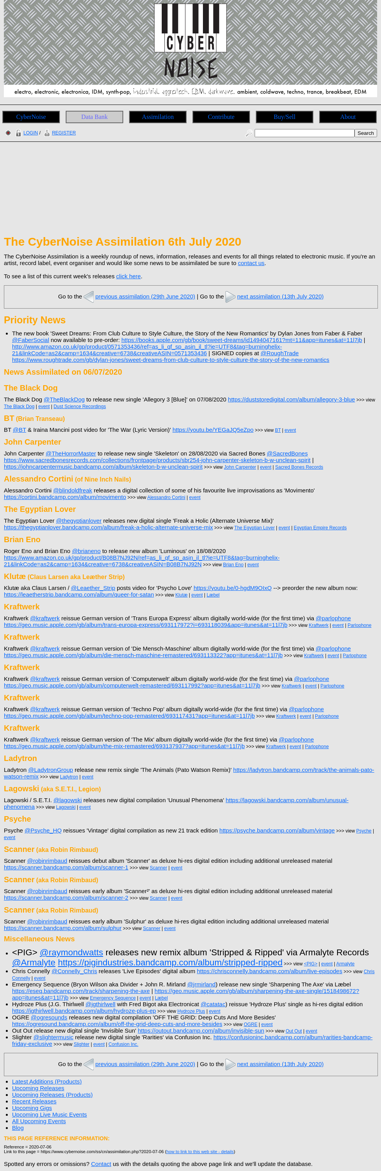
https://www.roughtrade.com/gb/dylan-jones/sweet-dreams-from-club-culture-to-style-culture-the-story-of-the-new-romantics (170, 359)
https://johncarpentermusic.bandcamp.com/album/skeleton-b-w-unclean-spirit (103, 466)
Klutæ (181, 595)
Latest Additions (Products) (47, 1081)
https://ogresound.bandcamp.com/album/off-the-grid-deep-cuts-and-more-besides (117, 1024)
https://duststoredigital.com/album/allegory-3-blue (291, 399)
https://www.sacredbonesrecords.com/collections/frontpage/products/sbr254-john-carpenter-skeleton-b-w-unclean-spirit (157, 460)
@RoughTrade (279, 353)
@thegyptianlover (78, 520)
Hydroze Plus (191, 1011)
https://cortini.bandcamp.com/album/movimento (65, 497)
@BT (19, 429)
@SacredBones (287, 453)
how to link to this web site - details (200, 1151)
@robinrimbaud (47, 860)
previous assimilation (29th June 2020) (138, 296)
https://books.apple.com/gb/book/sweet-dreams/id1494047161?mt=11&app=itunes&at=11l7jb (241, 340)
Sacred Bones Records (299, 467)
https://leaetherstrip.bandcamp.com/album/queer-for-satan (79, 594)
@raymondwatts (71, 952)
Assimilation (158, 116)
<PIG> (311, 964)
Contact (101, 1164)
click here (128, 276)
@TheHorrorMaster (71, 453)
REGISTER (59, 133)
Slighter (81, 1044)
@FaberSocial (30, 340)
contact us (251, 263)
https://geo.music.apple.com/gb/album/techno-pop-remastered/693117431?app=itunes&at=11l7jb (129, 715)
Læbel (212, 595)
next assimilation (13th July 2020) (274, 296)
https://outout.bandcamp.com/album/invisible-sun (201, 1030)
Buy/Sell (284, 116)
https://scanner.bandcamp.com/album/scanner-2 (66, 897)
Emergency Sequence (113, 998)
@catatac (213, 1004)
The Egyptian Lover (254, 528)
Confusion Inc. (123, 1044)
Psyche (363, 831)
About (348, 116)
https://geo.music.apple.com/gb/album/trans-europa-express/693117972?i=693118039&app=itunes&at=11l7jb (145, 624)
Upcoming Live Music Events (49, 1114)
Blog (18, 1127)
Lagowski (65, 807)
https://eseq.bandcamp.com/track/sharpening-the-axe (81, 991)
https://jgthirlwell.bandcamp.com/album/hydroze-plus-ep (84, 1010)
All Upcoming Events (39, 1121)
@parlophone (333, 618)
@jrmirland (201, 984)
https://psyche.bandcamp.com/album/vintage (277, 830)
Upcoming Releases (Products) (52, 1094)
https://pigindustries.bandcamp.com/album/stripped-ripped (170, 962)
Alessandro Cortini (166, 497)
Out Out (294, 1031)
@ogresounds (49, 1017)
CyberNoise (31, 116)
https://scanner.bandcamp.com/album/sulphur (63, 928)
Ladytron (69, 777)
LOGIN (26, 133)
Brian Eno (233, 564)
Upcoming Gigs (32, 1108)
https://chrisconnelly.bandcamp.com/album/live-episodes (269, 971)
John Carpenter (240, 467)
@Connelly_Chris (74, 971)
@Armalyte (34, 962)
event (44, 406)
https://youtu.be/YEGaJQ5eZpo (213, 429)
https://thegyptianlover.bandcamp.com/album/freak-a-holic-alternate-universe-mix (108, 527)
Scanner (158, 868)
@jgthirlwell (100, 1004)
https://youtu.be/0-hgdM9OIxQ (233, 588)
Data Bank (94, 116)
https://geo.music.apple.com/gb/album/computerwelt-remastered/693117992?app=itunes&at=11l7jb (132, 685)
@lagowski (68, 800)
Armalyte (345, 964)
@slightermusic (53, 1037)
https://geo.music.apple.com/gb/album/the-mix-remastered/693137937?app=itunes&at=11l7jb (124, 746)
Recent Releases (34, 1101)
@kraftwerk (45, 618)
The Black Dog (19, 406)
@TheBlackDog (64, 399)
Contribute (221, 116)
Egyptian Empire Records (320, 528)
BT (278, 430)
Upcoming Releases (38, 1088)
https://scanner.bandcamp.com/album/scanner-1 (66, 867)
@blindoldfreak (72, 490)
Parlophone (359, 625)
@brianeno (86, 551)
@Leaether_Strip (93, 588)
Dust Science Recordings (80, 406)
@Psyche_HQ (42, 830)
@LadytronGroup (50, 769)
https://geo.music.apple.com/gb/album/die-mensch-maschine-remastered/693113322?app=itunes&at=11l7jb (143, 655)
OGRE (250, 1024)
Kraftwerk (319, 625)
